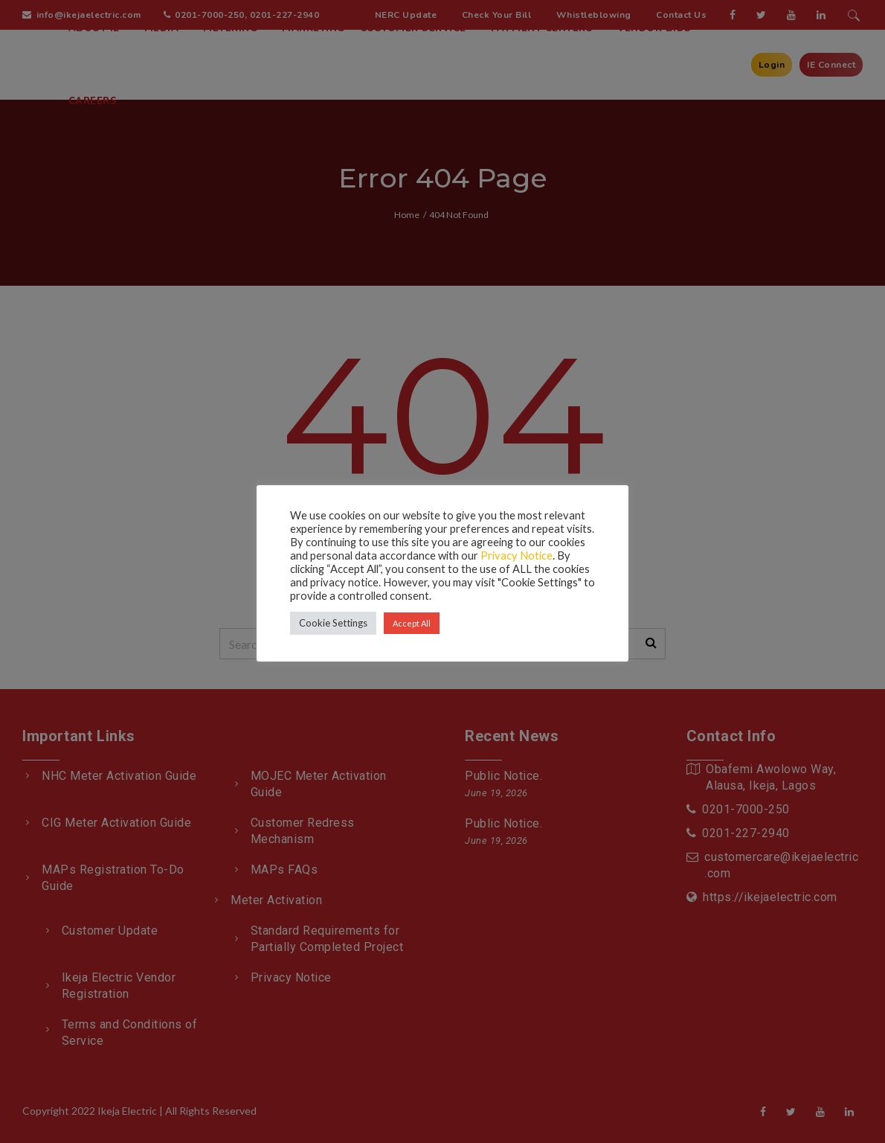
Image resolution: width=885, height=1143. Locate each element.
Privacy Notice (516, 555)
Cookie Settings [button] (333, 623)
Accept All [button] (412, 623)
